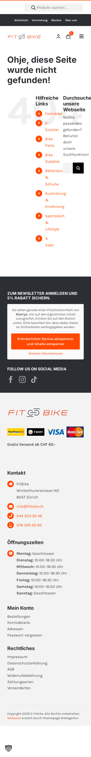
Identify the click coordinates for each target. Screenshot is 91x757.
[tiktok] (34, 379)
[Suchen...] (68, 168)
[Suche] (78, 168)
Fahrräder (53, 113)
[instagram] (22, 379)
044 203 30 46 (29, 515)
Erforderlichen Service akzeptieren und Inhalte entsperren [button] (45, 341)
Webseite (14, 718)
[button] (8, 748)
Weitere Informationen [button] (45, 353)
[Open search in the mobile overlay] (54, 7)
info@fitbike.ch (30, 506)
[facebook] (10, 379)
